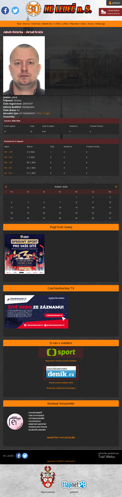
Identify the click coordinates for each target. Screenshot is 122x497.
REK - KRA (8, 157)
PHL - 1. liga (43, 113)
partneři (74, 492)
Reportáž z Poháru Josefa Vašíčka (61, 360)
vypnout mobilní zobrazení (61, 461)
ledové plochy (114, 12)
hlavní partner (48, 492)
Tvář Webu (106, 456)
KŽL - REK (8, 173)
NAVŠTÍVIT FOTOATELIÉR (61, 437)
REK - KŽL (8, 168)
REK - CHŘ (8, 152)
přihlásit (116, 3)
